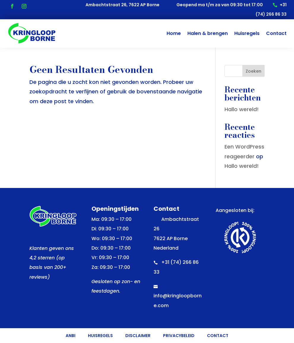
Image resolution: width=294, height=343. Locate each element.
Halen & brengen (207, 33)
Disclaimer (138, 336)
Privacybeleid (179, 336)
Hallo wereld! (242, 109)
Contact (276, 33)
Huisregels (247, 33)
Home (174, 33)
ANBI (70, 336)
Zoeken (253, 71)
